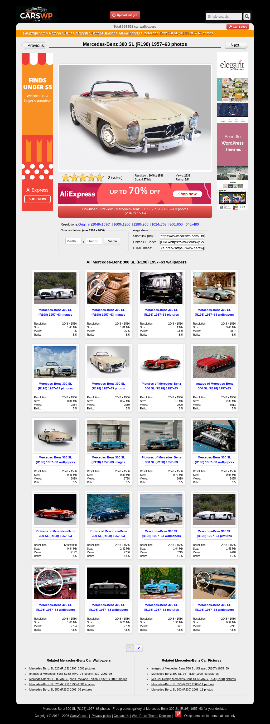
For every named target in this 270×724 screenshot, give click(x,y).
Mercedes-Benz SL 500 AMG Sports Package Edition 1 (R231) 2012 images (78, 679)
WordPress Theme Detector (151, 716)
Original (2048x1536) (94, 224)
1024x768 (158, 224)
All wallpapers (129, 33)
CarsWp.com (79, 716)
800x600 (176, 224)
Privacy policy (101, 716)
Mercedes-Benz (60, 33)
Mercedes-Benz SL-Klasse (95, 33)
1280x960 (140, 224)
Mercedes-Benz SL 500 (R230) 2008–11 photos (182, 689)
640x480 (192, 224)
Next (235, 45)
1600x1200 (121, 224)
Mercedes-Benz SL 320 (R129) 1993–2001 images (62, 684)
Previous (35, 45)
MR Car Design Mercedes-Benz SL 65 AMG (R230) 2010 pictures (193, 679)
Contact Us (121, 716)
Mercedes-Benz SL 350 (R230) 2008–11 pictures (182, 684)
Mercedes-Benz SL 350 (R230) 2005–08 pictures (60, 689)
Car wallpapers (34, 33)
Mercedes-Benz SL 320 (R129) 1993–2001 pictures (62, 668)
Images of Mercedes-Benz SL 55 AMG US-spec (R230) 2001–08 (70, 673)
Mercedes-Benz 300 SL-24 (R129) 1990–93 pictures (185, 673)
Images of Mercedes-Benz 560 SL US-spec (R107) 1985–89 (190, 668)
